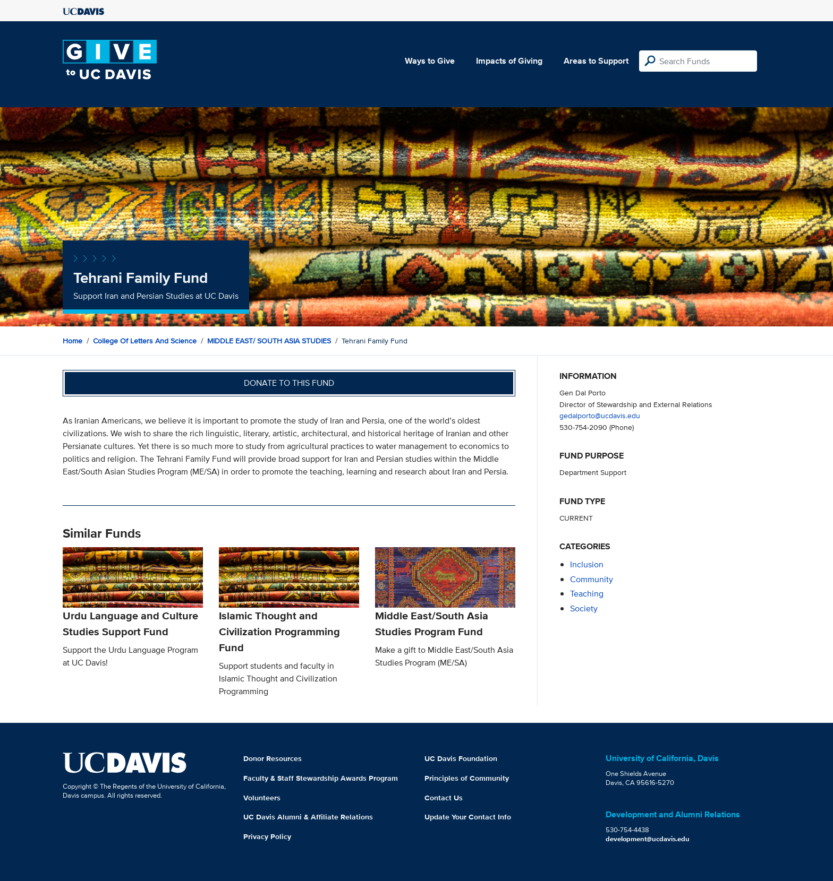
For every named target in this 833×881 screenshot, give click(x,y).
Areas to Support (596, 61)
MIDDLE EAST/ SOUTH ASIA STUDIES (269, 340)
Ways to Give (430, 61)
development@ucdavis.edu (648, 839)
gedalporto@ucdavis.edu (599, 415)
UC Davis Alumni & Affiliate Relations (308, 816)
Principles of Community (466, 778)
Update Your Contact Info (467, 816)
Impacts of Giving (509, 61)
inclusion (587, 564)
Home (72, 340)
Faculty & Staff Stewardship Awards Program (320, 778)
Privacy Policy (267, 836)
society (584, 608)
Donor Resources (272, 758)
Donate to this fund (289, 383)
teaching (587, 594)
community (591, 579)
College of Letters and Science (145, 340)
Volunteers (261, 797)
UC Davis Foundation (460, 758)
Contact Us (443, 797)
